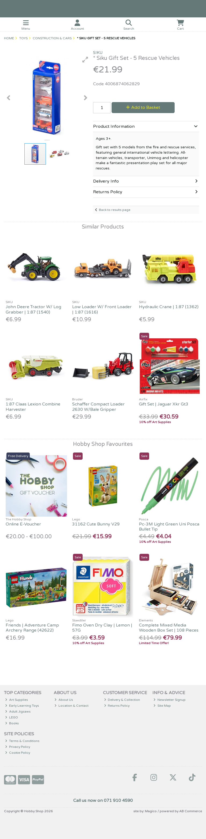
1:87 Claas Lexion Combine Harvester (33, 406)
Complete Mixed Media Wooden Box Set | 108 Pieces (168, 628)
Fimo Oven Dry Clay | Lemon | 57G (102, 628)
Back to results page (114, 210)
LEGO (11, 717)
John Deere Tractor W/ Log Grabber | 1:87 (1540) (33, 309)
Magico (151, 811)
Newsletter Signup (169, 700)
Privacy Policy (17, 747)
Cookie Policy (17, 753)
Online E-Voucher (23, 524)
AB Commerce (190, 811)
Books (12, 723)
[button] (85, 59)
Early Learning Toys (22, 705)
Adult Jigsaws (18, 711)
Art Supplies (16, 700)
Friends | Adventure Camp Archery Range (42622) (32, 628)
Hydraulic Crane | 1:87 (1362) (168, 307)
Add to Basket (143, 107)
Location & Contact (71, 705)
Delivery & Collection (122, 700)
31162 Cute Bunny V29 (96, 524)
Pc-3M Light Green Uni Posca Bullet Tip (169, 526)
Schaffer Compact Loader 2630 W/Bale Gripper (98, 406)
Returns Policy (117, 705)
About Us (63, 700)
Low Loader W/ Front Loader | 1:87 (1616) (102, 309)
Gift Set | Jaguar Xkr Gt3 (163, 404)
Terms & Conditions (22, 741)
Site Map (162, 705)
